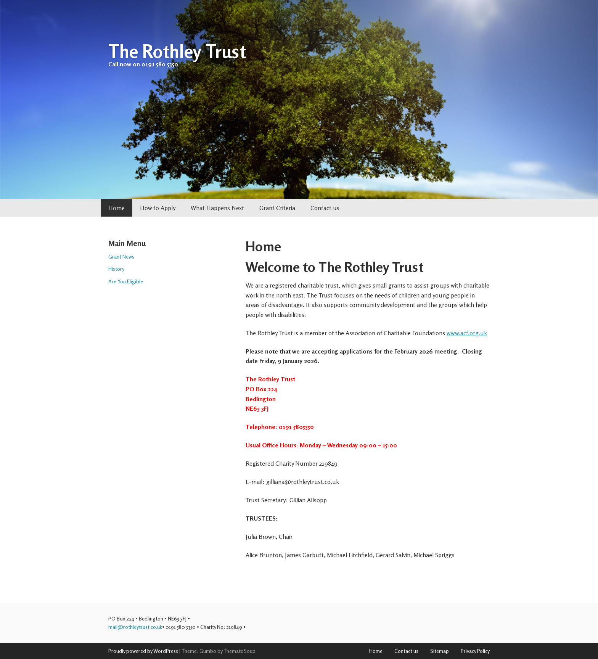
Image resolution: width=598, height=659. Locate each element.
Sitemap (439, 651)
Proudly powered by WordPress (143, 651)
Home (116, 208)
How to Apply (157, 208)
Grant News (121, 256)
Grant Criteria (277, 208)
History (116, 268)
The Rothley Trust (177, 51)
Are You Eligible (125, 281)
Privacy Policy (475, 651)
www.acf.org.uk (467, 333)
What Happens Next (217, 208)
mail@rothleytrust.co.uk (135, 627)
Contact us (324, 208)
